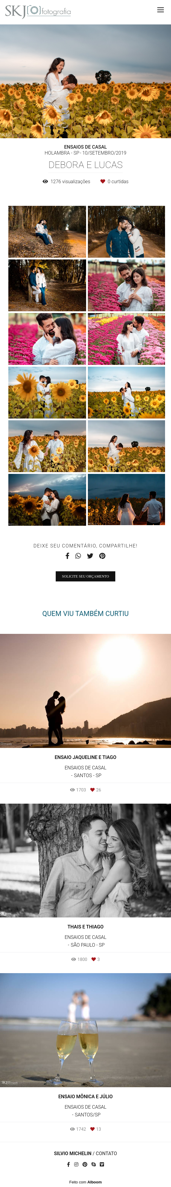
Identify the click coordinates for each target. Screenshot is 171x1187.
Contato (106, 1153)
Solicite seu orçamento (85, 576)
